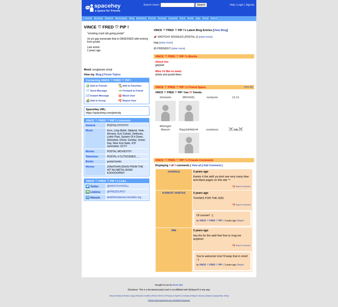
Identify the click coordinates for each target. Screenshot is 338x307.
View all (196, 165)
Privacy (168, 296)
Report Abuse (197, 296)
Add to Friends (96, 85)
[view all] (248, 87)
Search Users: (151, 4)
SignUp (250, 4)
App (198, 18)
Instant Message (97, 95)
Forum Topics (112, 74)
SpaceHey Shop (221, 296)
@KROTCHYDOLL (118, 186)
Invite (190, 18)
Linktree (93, 192)
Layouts (173, 18)
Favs (182, 18)
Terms (161, 296)
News (119, 296)
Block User (126, 95)
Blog (131, 18)
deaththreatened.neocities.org (124, 197)
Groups (162, 18)
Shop (205, 18)
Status (209, 296)
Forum (152, 18)
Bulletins (141, 18)
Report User (127, 100)
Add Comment (212, 165)
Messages (121, 18)
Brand (139, 296)
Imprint (177, 296)
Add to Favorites (129, 85)
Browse (98, 18)
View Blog (220, 30)
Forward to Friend (130, 90)
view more (206, 36)
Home (88, 18)
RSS (154, 296)
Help (232, 4)
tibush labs (177, 285)
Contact (186, 296)
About (214, 18)
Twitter (92, 186)
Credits (147, 296)
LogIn (240, 4)
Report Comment (241, 186)
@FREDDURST (116, 191)
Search (201, 4)
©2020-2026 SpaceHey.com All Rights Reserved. (169, 300)
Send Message (96, 90)
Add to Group (96, 100)
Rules (126, 296)
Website (93, 197)
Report (240, 220)
